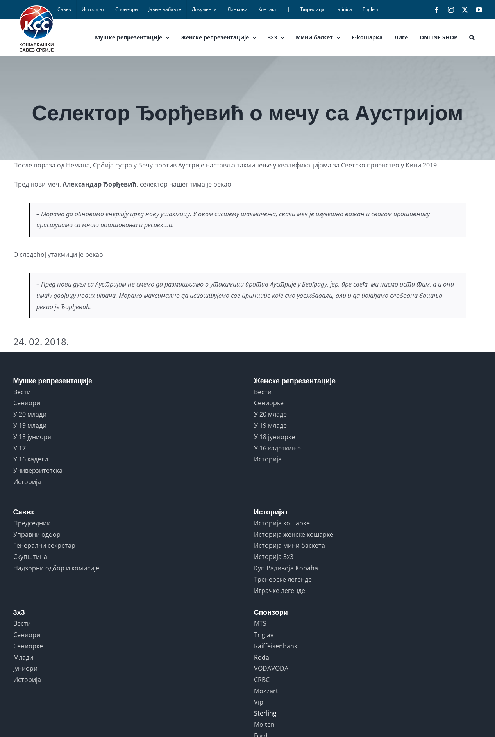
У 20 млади (29, 414)
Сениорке (269, 403)
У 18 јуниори (32, 437)
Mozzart (266, 691)
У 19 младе (270, 425)
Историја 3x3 (273, 556)
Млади (23, 657)
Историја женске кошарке (293, 534)
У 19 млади (29, 425)
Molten (264, 724)
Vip (258, 702)
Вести (22, 392)
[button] (471, 37)
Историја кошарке (282, 523)
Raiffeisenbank (275, 646)
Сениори (26, 403)
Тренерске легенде (283, 579)
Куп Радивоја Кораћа (286, 568)
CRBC (262, 679)
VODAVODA (271, 668)
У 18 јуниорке (274, 437)
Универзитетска (38, 470)
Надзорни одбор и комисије (56, 568)
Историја (27, 481)
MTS (260, 623)
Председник (31, 523)
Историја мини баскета (289, 545)
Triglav (263, 634)
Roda (261, 657)
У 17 (19, 448)
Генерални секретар (44, 545)
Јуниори (25, 668)
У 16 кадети (30, 459)
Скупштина (30, 556)
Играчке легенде (279, 590)
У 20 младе (270, 414)
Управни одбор (37, 534)
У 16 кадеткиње (277, 448)
